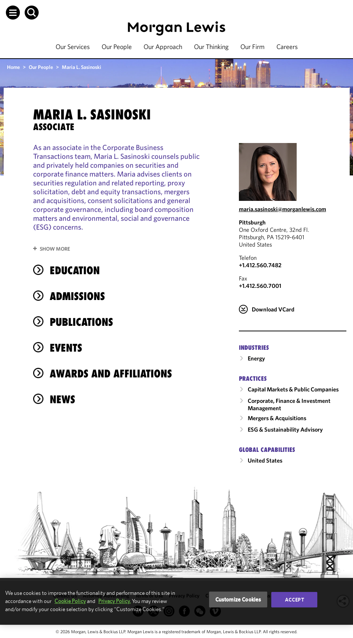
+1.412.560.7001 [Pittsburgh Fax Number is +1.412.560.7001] (260, 285)
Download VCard (273, 309)
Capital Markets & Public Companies (293, 389)
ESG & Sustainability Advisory (285, 429)
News (62, 399)
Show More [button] (55, 248)
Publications (81, 322)
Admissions (77, 296)
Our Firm (252, 46)
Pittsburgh (252, 222)
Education (75, 270)
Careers (287, 46)
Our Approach (163, 46)
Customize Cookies (238, 599)
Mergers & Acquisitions (277, 418)
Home (13, 67)
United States (265, 460)
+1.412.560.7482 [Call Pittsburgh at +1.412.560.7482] (260, 265)
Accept (294, 599)
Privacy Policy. (114, 600)
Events (66, 347)
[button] (13, 13)
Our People (117, 46)
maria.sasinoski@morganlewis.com (282, 209)
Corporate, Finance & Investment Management (289, 404)
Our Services (73, 46)
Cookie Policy (70, 600)
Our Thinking (211, 46)
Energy (256, 358)
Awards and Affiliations (111, 373)
